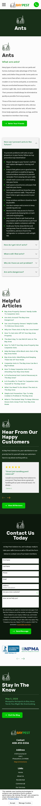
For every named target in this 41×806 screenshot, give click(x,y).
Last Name (6, 566)
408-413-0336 (20, 743)
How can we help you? (10, 598)
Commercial (20, 784)
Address (6, 585)
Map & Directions (20, 762)
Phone (5, 573)
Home (20, 772)
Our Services (20, 787)
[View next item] (8, 497)
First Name (6, 560)
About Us (20, 776)
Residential (20, 780)
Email (5, 579)
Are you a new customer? (11, 592)
